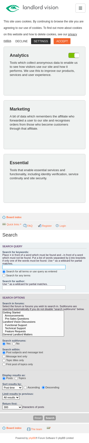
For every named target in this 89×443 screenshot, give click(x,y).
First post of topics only (17, 364)
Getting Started (33, 312)
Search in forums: (13, 303)
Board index (14, 217)
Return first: (9, 403)
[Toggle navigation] (80, 8)
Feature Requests (33, 331)
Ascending (32, 387)
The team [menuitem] (36, 429)
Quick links (13, 224)
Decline (21, 41)
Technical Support (33, 328)
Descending (50, 387)
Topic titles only (13, 360)
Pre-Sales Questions (33, 318)
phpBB (32, 438)
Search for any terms (16, 275)
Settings (41, 41)
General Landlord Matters (33, 334)
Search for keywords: (15, 252)
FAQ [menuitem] (30, 225)
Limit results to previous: (17, 393)
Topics (20, 378)
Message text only (14, 356)
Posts (7, 378)
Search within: (11, 349)
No (15, 343)
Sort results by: (12, 384)
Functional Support (33, 325)
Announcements (33, 315)
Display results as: (13, 375)
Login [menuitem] (63, 225)
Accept (62, 41)
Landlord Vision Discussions (33, 321)
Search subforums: (14, 340)
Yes (6, 343)
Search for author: (13, 281)
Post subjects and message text (22, 352)
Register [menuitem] (47, 225)
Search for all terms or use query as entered (29, 271)
